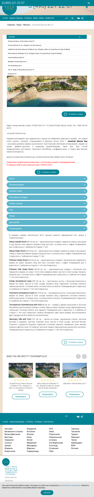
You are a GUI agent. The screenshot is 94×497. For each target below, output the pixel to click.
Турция (74, 434)
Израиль (9, 448)
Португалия (54, 434)
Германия (9, 440)
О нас (5, 18)
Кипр (29, 437)
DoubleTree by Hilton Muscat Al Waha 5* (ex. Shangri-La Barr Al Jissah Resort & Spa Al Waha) (39, 49)
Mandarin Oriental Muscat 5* (17, 61)
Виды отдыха (16, 18)
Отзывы (38, 422)
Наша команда (16, 422)
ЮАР (73, 445)
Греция (8, 445)
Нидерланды (33, 451)
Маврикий (31, 443)
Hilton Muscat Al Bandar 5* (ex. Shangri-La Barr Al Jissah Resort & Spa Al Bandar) (35, 53)
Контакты (48, 422)
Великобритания (12, 434)
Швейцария (76, 443)
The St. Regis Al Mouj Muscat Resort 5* (21, 70)
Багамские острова (14, 431)
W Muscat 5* (12, 74)
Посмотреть (30, 397)
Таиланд (75, 429)
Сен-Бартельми (56, 443)
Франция (75, 437)
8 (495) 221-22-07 (13, 3)
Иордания (31, 429)
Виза (41, 18)
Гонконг (8, 443)
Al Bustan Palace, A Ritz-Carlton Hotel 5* (21, 41)
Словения (53, 448)
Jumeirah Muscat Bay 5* (16, 57)
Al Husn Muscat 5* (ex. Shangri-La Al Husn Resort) (24, 45)
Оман (19, 25)
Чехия (74, 440)
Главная (11, 25)
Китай (29, 440)
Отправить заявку (89, 7)
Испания (31, 431)
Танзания (75, 431)
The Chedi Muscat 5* (15, 66)
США (51, 451)
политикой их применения (70, 485)
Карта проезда (11, 477)
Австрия (8, 429)
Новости (49, 18)
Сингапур (53, 445)
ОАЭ (51, 429)
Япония (74, 448)
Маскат (26, 25)
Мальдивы (32, 445)
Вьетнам (9, 437)
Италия (30, 434)
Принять (47, 493)
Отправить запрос (76, 114)
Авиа (35, 18)
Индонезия (10, 451)
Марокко (31, 448)
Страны (28, 18)
